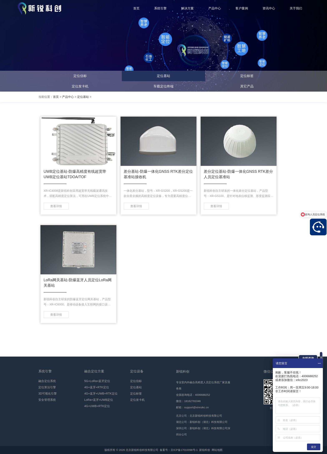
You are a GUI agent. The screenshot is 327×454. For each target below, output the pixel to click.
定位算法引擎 (47, 387)
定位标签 (247, 76)
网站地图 (217, 449)
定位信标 (80, 76)
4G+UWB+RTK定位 (97, 406)
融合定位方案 (94, 371)
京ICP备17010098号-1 (184, 449)
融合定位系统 (47, 381)
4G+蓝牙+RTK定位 (96, 387)
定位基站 (163, 76)
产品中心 (68, 96)
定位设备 (136, 371)
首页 (56, 96)
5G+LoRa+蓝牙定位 (97, 381)
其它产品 (247, 86)
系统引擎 (45, 371)
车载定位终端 (163, 86)
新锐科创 (204, 449)
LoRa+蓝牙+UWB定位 (98, 399)
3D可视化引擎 (47, 393)
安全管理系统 (47, 399)
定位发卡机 (80, 86)
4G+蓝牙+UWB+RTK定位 (101, 393)
